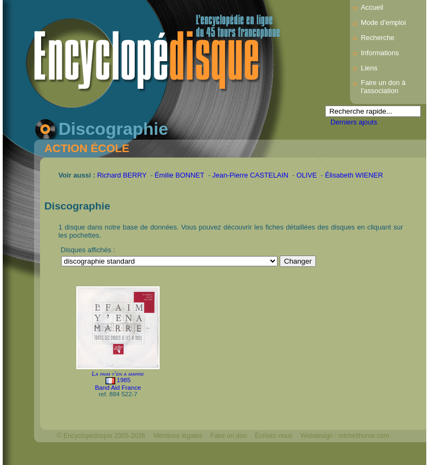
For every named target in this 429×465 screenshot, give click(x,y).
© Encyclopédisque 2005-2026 (101, 436)
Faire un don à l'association (383, 86)
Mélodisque (73, 454)
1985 (124, 380)
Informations (380, 53)
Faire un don (228, 436)
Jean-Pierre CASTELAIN (250, 175)
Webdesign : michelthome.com (344, 436)
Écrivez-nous (273, 436)
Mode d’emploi (383, 22)
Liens (369, 68)
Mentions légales (178, 436)
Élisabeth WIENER (354, 175)
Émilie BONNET (179, 175)
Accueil (372, 7)
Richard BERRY (122, 175)
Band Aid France (118, 387)
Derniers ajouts (354, 122)
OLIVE (306, 175)
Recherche (377, 38)
